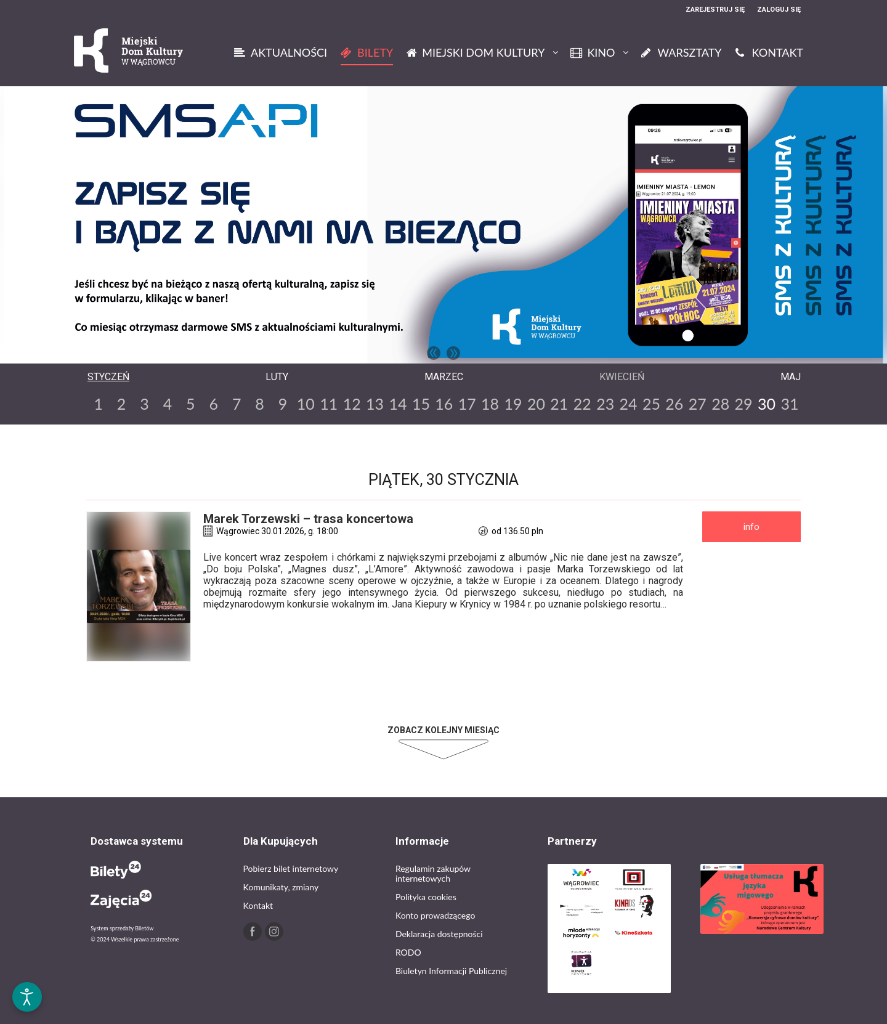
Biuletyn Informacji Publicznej (451, 970)
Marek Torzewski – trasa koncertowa (308, 518)
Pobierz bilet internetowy (291, 868)
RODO (408, 952)
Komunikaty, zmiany (281, 887)
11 (329, 403)
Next (453, 353)
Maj (790, 377)
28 (720, 403)
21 (559, 403)
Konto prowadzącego (435, 915)
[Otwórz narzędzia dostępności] (27, 997)
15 (421, 403)
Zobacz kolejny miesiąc (443, 730)
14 (398, 403)
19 (513, 403)
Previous (433, 353)
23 (605, 403)
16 (444, 403)
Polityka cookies (425, 897)
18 (490, 403)
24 (629, 403)
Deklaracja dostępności (439, 934)
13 (375, 403)
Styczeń (108, 377)
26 (674, 403)
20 (536, 403)
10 (306, 403)
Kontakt (258, 905)
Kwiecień (621, 377)
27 (698, 403)
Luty (276, 377)
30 (767, 403)
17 (467, 403)
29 (744, 403)
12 (352, 403)
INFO (751, 526)
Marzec (443, 377)
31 (789, 403)
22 (582, 403)
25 (651, 403)
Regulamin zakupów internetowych (433, 873)
